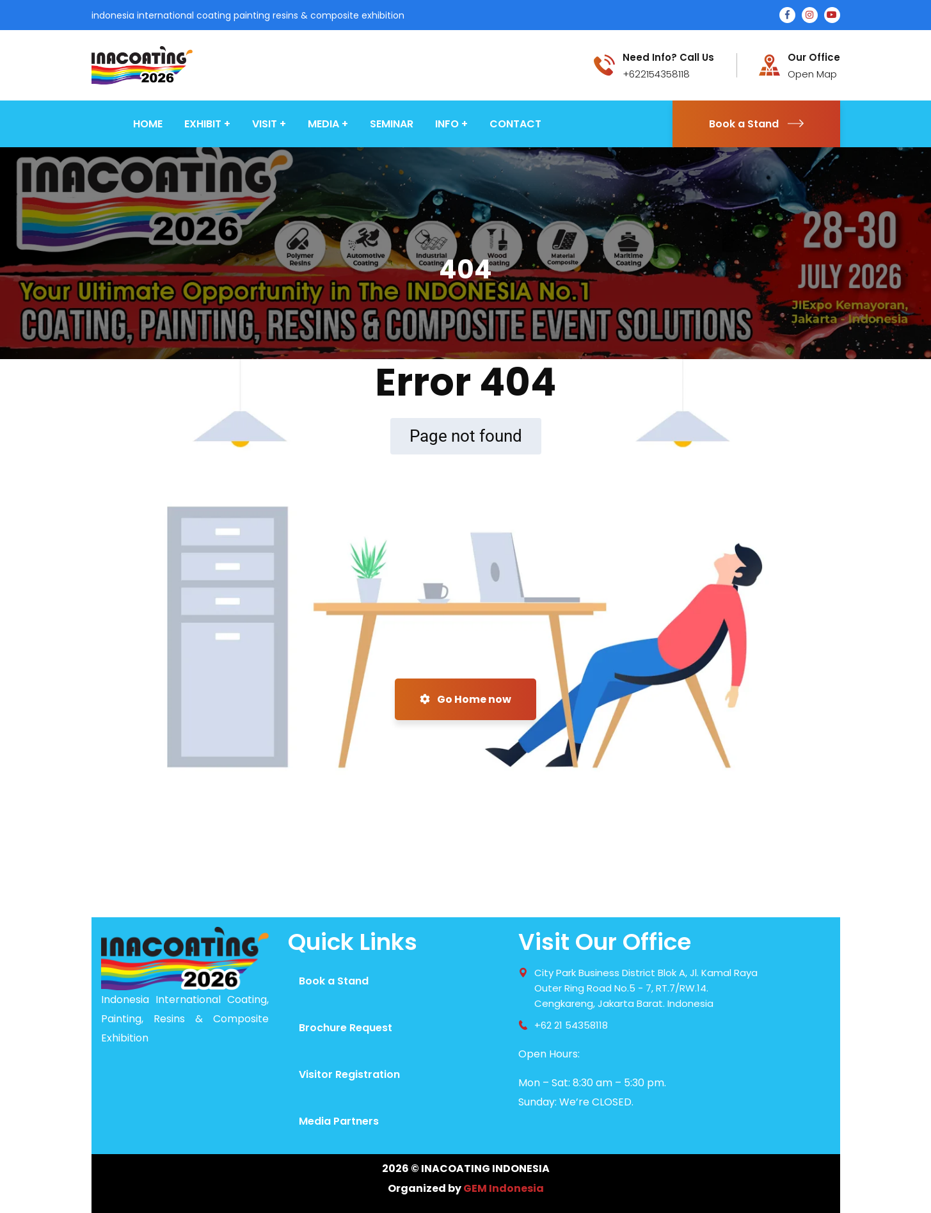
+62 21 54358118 (571, 1025)
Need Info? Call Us (668, 57)
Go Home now (465, 699)
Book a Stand (756, 123)
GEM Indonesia (503, 1188)
